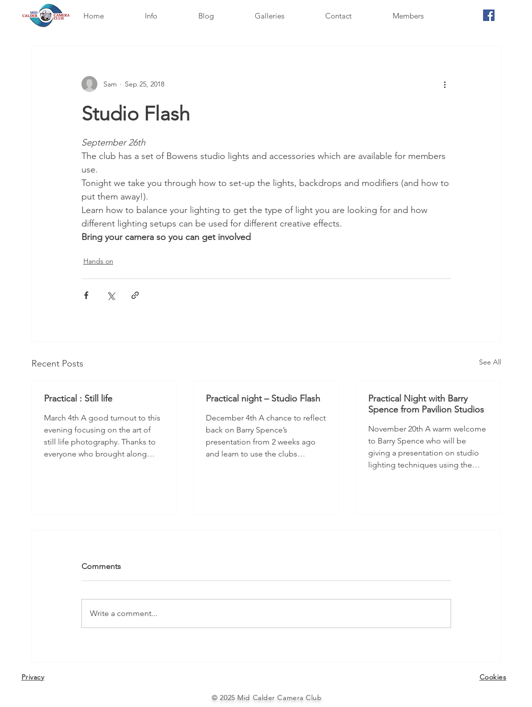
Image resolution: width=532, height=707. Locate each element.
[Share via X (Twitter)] (110, 295)
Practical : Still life (78, 398)
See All (490, 362)
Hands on (98, 261)
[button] (163, 15)
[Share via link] (135, 295)
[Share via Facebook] (86, 295)
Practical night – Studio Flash (263, 398)
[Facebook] (489, 15)
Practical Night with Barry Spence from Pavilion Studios (426, 404)
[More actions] (445, 84)
